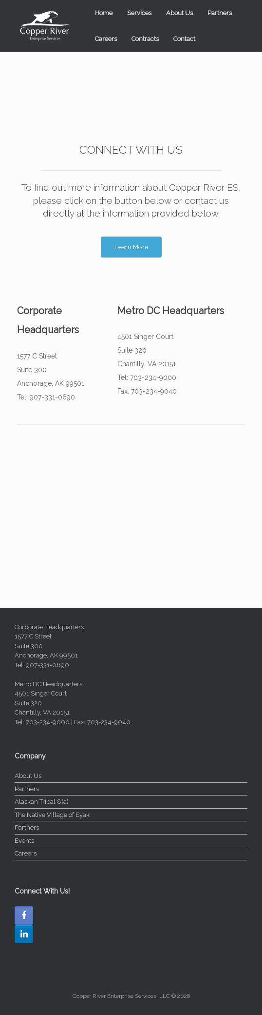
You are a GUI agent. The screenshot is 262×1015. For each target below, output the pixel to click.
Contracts (145, 38)
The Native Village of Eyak (52, 814)
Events (24, 840)
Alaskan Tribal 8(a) (42, 801)
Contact (184, 38)
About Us (179, 13)
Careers (106, 38)
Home (103, 13)
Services (139, 13)
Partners (219, 13)
